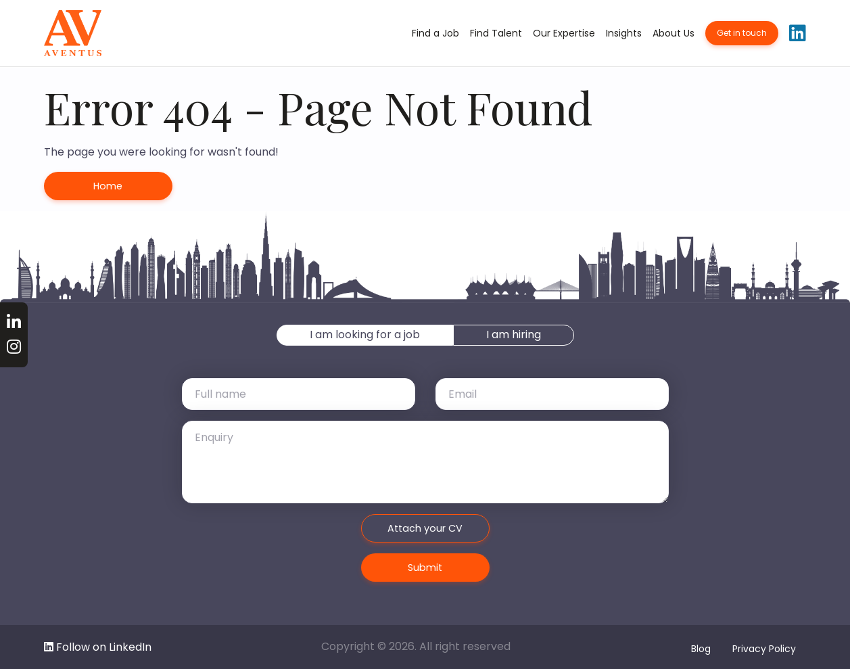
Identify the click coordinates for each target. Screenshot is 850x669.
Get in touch (742, 33)
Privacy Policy (764, 648)
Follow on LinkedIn (97, 647)
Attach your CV (425, 528)
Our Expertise (564, 33)
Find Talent (496, 33)
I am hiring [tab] (513, 334)
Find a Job (435, 33)
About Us (673, 33)
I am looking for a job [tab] (365, 334)
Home (107, 186)
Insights (624, 33)
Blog (701, 648)
